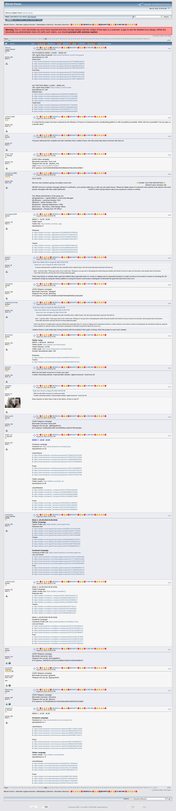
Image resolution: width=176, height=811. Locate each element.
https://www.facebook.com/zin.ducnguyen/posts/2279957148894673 (59, 79)
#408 (169, 285)
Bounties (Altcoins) (62, 25)
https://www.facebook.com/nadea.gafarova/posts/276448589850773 (59, 568)
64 (136, 39)
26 (56, 39)
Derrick (8, 367)
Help (15, 20)
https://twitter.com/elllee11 (56, 591)
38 (82, 39)
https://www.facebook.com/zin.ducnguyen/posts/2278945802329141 (59, 66)
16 (35, 39)
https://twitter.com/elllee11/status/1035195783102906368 (55, 609)
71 (5, 40)
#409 (169, 303)
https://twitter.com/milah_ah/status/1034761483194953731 (55, 507)
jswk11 (8, 257)
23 (50, 39)
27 (59, 39)
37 (79, 39)
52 (111, 39)
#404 (169, 155)
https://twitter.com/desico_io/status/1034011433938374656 (56, 496)
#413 (169, 417)
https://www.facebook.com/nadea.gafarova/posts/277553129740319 (59, 572)
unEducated (10, 582)
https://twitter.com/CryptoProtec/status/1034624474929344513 (57, 542)
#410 (169, 336)
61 (130, 39)
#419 (169, 690)
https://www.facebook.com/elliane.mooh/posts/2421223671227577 (58, 641)
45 (96, 39)
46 (98, 39)
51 (109, 39)
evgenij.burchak (11, 302)
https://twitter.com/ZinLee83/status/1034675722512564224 (55, 98)
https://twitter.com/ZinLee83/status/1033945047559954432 (55, 94)
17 (37, 39)
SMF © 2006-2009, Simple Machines (96, 807)
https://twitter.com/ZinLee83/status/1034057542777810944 (55, 105)
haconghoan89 (11, 214)
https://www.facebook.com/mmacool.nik (57, 720)
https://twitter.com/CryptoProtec (58, 524)
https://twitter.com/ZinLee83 (61, 87)
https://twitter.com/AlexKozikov (54, 345)
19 (41, 39)
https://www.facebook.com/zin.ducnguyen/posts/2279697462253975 (59, 68)
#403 (169, 136)
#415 (169, 515)
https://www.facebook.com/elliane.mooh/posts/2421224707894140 (58, 643)
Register (33, 20)
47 (100, 39)
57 (121, 39)
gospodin (9, 668)
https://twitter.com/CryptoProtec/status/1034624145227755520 (57, 531)
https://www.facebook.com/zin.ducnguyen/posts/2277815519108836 (59, 72)
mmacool (8, 708)
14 (30, 39)
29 (63, 39)
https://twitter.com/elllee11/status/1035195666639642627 (55, 613)
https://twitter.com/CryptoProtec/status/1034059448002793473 (57, 539)
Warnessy (9, 690)
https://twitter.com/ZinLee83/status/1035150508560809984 (55, 111)
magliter (8, 386)
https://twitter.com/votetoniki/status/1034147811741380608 (56, 768)
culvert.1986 (10, 117)
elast (7, 649)
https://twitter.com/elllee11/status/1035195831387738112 (55, 606)
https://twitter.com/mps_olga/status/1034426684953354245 (56, 248)
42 (90, 39)
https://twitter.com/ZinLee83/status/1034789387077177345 (55, 109)
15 (33, 39)
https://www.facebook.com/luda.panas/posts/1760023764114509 (58, 457)
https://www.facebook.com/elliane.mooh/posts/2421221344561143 (58, 630)
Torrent (33, 17)
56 (119, 39)
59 (126, 39)
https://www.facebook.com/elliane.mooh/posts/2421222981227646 (58, 639)
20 (43, 39)
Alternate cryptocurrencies (25, 25)
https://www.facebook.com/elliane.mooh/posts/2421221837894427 (58, 632)
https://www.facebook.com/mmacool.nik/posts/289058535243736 (58, 731)
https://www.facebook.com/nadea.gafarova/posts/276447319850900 (59, 557)
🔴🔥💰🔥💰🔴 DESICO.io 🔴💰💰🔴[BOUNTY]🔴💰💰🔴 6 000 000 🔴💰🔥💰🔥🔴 (103, 25)
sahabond (9, 173)
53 (113, 39)
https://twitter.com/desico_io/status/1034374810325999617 (56, 600)
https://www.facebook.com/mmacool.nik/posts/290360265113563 (58, 748)
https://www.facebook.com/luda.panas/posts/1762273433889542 (58, 468)
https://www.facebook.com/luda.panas (57, 446)
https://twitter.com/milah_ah (53, 481)
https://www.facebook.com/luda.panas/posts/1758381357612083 (58, 455)
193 (9, 40)
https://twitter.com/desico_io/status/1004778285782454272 (56, 596)
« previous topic (158, 36)
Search (21, 20)
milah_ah (8, 435)
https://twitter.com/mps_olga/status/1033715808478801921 (56, 245)
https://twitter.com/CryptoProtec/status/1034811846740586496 (57, 544)
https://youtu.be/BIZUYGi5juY (48, 166)
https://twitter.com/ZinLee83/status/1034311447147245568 (55, 96)
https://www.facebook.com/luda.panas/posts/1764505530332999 (58, 473)
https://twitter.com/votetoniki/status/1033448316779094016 (56, 763)
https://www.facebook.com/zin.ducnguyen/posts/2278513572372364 (59, 75)
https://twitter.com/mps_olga (51, 224)
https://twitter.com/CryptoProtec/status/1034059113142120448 (57, 529)
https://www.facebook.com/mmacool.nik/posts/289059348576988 (58, 744)
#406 (169, 215)
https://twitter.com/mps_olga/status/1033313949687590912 (56, 237)
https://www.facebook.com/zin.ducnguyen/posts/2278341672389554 (59, 64)
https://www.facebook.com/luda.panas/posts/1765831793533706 (58, 475)
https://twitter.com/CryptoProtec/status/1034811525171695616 (57, 533)
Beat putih (9, 416)
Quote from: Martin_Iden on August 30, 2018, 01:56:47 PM (50, 262)
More (39, 20)
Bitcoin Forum (9, 25)
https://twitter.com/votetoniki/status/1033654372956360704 (56, 779)
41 (88, 39)
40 (86, 39)
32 (69, 39)
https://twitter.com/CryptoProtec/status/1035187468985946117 (57, 546)
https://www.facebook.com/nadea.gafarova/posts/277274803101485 (59, 559)
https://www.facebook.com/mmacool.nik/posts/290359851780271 (58, 735)
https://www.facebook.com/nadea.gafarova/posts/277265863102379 (59, 570)
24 (52, 39)
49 (105, 39)
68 (144, 39)
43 (92, 39)
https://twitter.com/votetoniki (53, 755)
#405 (169, 174)
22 (48, 39)
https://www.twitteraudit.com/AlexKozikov (57, 349)
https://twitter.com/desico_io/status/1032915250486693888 (56, 494)
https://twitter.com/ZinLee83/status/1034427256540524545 (55, 107)
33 (71, 39)
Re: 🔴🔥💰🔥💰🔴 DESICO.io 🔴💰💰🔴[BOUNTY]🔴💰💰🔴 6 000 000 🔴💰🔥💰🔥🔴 (71, 48)
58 (123, 39)
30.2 (29, 17)
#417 (169, 649)
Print (168, 40)
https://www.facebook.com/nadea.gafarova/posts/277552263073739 (59, 561)
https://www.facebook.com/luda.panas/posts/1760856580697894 (58, 459)
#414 (169, 435)
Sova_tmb (9, 154)
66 (140, 39)
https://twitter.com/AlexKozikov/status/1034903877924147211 (57, 358)
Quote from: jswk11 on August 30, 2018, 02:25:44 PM (49, 307)
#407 (169, 258)
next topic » (168, 790)
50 (107, 39)
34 (73, 39)
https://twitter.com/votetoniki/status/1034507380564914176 (56, 770)
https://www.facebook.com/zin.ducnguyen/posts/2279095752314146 (59, 77)
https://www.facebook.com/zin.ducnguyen (68, 55)
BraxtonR (9, 335)
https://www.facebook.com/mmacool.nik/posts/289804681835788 (58, 746)
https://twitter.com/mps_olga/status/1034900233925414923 (56, 250)
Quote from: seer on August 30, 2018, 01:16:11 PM (49, 264)
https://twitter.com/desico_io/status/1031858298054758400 (56, 492)
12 (26, 39)
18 (39, 39)
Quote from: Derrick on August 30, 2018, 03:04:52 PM (49, 391)
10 (22, 39)
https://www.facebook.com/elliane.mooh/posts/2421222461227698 (58, 637)
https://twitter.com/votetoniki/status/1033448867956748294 (56, 776)
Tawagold (9, 284)
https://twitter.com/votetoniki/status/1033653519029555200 (56, 766)
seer (6, 135)
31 (67, 39)
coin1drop (9, 515)
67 (142, 39)
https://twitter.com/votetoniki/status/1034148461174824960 (56, 781)
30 (65, 39)
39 (84, 39)
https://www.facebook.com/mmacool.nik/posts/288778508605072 (58, 742)
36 (77, 39)
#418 (169, 669)
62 (132, 39)
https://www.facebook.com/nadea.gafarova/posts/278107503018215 (59, 574)
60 (128, 39)
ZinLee (7, 48)
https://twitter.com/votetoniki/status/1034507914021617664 (56, 783)
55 (117, 39)
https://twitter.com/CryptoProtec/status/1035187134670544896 (57, 535)
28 (61, 39)
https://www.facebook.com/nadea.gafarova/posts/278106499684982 (59, 563)
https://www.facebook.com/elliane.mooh (63, 622)
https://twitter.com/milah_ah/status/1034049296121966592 (55, 503)
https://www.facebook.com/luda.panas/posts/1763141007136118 (58, 470)
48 (102, 39)
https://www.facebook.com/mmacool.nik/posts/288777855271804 (58, 729)
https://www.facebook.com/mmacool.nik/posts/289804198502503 (58, 733)
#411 (169, 368)
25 (54, 39)
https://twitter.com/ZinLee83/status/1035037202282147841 (55, 101)
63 (134, 39)
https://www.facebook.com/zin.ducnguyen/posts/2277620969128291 (59, 62)
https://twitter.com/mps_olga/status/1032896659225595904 (56, 232)
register (30, 13)
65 (138, 39)
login (24, 13)
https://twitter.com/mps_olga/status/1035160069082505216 (56, 252)
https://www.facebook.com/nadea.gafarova (65, 553)
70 (149, 39)
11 (24, 39)
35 (75, 39)
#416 (169, 582)
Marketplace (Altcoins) (45, 25)
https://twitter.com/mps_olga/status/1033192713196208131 (56, 235)
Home (9, 20)
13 (28, 39)
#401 (169, 48)
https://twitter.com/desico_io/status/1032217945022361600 (56, 490)
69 (146, 39)
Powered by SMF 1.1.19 (75, 807)
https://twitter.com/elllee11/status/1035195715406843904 (55, 611)
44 (94, 39)
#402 (169, 118)
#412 (169, 387)
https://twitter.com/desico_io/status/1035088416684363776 (56, 598)
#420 (169, 709)
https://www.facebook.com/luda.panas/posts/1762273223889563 (58, 462)
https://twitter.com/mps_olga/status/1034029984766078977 (56, 239)
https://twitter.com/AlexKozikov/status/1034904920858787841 (57, 362)
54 (115, 39)
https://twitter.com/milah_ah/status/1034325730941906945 (55, 505)
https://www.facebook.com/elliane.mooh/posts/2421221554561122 (58, 628)
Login (27, 20)
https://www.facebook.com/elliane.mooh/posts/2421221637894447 (58, 626)
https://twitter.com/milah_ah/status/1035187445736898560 (55, 509)
